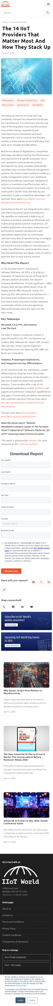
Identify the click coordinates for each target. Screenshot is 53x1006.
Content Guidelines (11, 935)
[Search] (22, 12)
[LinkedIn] (22, 607)
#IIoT (43, 100)
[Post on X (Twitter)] (41, 582)
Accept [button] (20, 1000)
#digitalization (8, 100)
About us (6, 908)
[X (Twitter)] (4, 607)
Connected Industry (18, 22)
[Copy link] (4, 590)
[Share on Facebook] (33, 582)
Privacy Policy (21, 986)
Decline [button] (32, 1000)
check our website (28, 444)
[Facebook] (13, 607)
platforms (40, 388)
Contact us (7, 915)
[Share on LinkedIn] (49, 582)
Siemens (32, 440)
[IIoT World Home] (26, 875)
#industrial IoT (23, 105)
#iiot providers (8, 105)
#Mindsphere (38, 105)
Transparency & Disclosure (15, 941)
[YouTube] (31, 607)
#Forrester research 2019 (27, 100)
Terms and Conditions (13, 921)
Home (5, 22)
